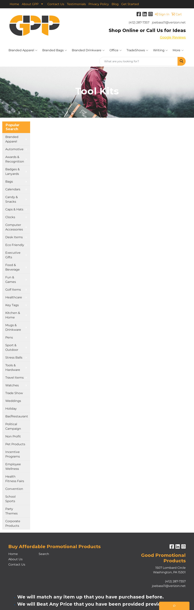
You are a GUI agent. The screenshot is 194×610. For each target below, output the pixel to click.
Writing (160, 50)
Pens (9, 337)
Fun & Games (10, 279)
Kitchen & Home (12, 315)
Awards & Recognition (14, 159)
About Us (15, 559)
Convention (14, 489)
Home (14, 4)
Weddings (13, 401)
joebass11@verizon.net (169, 22)
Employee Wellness (13, 466)
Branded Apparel (23, 50)
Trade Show (14, 393)
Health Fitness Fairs (14, 479)
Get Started (130, 4)
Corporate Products (12, 523)
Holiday (11, 408)
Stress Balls (13, 357)
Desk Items (14, 237)
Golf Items (13, 289)
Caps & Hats (14, 209)
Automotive (14, 149)
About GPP (30, 4)
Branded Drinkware (88, 50)
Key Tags (12, 305)
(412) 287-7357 (139, 22)
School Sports (10, 499)
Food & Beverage (12, 267)
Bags (9, 181)
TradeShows (137, 50)
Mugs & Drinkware (13, 327)
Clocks (10, 217)
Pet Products (15, 444)
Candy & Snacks (11, 199)
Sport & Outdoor (11, 347)
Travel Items (14, 377)
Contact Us (55, 4)
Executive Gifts (12, 255)
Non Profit (13, 436)
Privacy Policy (98, 4)
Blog (115, 4)
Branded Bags (54, 50)
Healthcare (13, 297)
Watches (12, 385)
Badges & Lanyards (12, 171)
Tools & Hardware (12, 367)
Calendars (12, 189)
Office (116, 50)
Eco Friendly (14, 245)
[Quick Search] (138, 61)
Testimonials (76, 4)
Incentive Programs (12, 454)
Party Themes (11, 511)
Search (44, 554)
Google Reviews (173, 37)
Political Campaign (13, 426)
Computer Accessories (14, 227)
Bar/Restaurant (16, 416)
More (178, 50)
